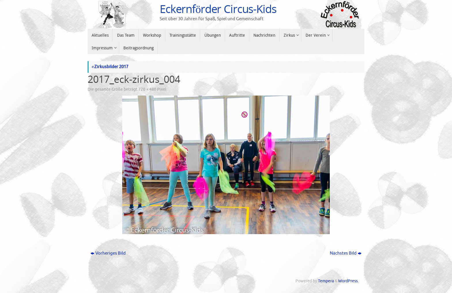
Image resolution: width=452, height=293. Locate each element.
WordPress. (348, 281)
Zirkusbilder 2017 (109, 67)
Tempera (326, 281)
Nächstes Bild (345, 253)
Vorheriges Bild (108, 253)
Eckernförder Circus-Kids (218, 9)
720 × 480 (147, 89)
